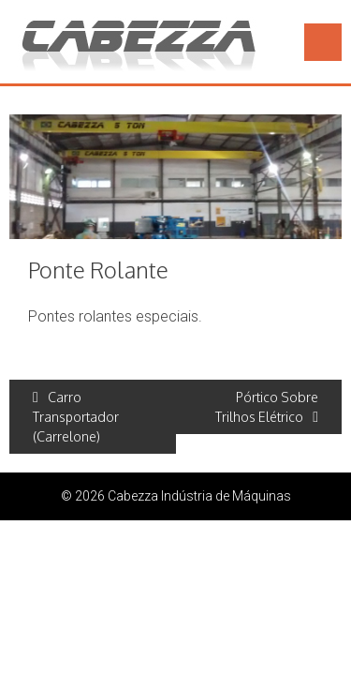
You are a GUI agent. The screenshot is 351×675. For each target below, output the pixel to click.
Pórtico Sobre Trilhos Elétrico (266, 407)
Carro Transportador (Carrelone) (76, 416)
